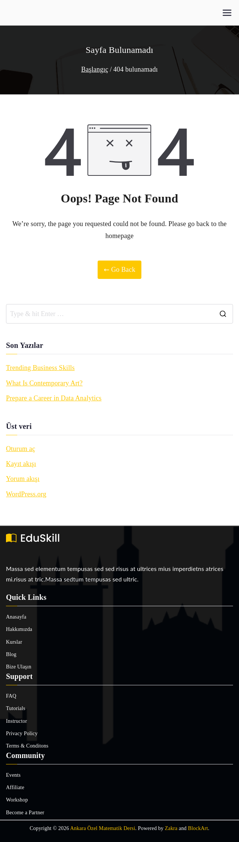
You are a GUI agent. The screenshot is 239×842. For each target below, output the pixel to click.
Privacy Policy (22, 733)
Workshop (17, 800)
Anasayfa (16, 617)
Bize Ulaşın (18, 667)
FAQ (11, 696)
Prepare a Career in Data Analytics (54, 398)
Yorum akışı (23, 478)
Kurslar (14, 642)
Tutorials (15, 708)
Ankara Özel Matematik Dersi (102, 828)
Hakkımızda (19, 629)
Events (13, 775)
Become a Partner (25, 812)
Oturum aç (20, 448)
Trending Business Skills (40, 368)
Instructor (16, 721)
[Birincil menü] (227, 12)
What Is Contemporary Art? (44, 383)
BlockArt (198, 828)
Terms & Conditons (27, 746)
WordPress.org (26, 494)
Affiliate (15, 787)
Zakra (171, 828)
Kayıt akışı (21, 463)
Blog (11, 654)
